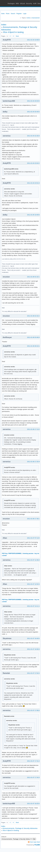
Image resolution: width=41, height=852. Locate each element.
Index (3, 13)
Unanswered (35, 18)
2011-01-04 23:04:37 (33, 163)
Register (19, 13)
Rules (8, 13)
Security (29, 3)
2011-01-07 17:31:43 (33, 761)
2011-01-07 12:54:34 (33, 584)
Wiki (17, 3)
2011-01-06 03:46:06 (33, 337)
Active (28, 18)
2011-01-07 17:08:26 (33, 710)
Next (17, 36)
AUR (34, 3)
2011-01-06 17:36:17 (33, 519)
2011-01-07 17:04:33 (33, 673)
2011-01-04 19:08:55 (33, 40)
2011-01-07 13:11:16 (33, 606)
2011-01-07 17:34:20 (33, 777)
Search (13, 13)
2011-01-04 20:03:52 (33, 101)
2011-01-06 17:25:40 (33, 461)
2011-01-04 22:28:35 (33, 136)
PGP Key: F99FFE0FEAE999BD (11, 553)
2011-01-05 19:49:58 (33, 215)
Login (24, 13)
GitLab (22, 3)
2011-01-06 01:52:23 (33, 316)
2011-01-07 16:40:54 (33, 638)
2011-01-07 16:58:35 (33, 649)
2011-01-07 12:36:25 (33, 560)
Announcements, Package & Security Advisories (20, 828)
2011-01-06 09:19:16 (33, 346)
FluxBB (37, 845)
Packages (11, 3)
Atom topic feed (35, 842)
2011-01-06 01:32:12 (33, 277)
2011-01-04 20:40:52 (33, 112)
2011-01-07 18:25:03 (33, 803)
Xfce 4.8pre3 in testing (13, 32)
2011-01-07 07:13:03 (33, 538)
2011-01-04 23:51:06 (33, 183)
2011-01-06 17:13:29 (33, 429)
